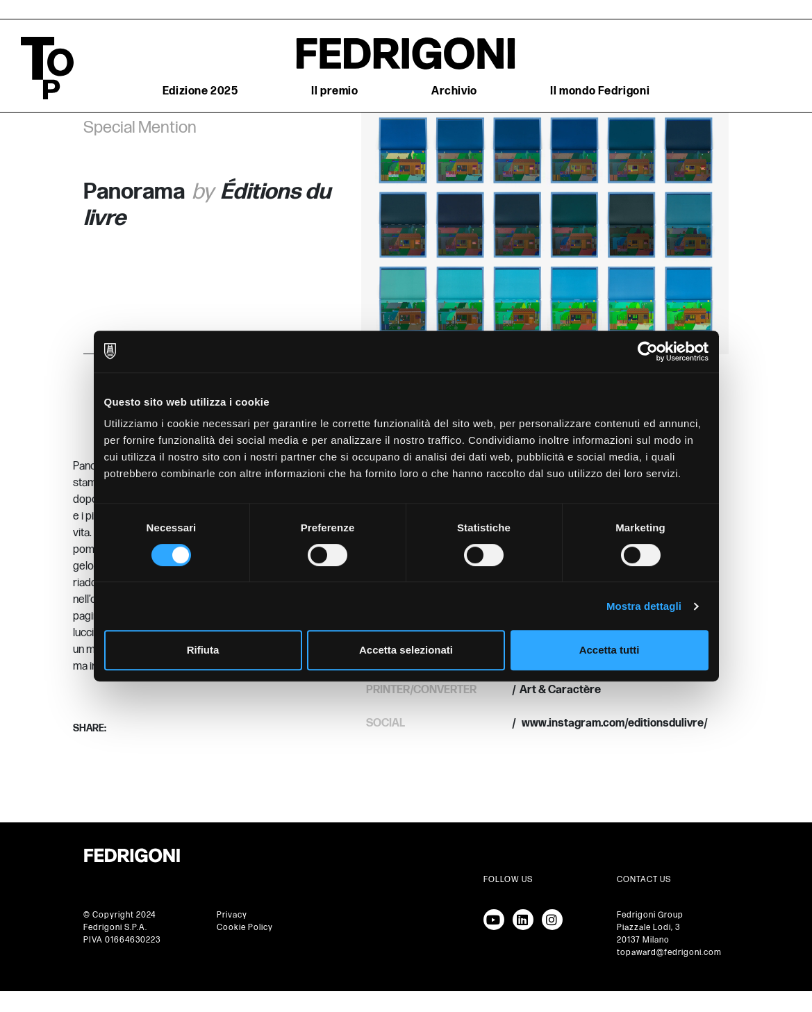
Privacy (232, 915)
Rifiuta (203, 650)
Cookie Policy (245, 927)
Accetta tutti (609, 650)
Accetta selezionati (406, 650)
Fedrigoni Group (650, 915)
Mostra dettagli (643, 606)
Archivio (454, 91)
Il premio (334, 91)
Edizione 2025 (200, 91)
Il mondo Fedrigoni (599, 91)
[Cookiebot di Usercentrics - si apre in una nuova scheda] (648, 351)
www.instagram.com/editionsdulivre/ (614, 723)
